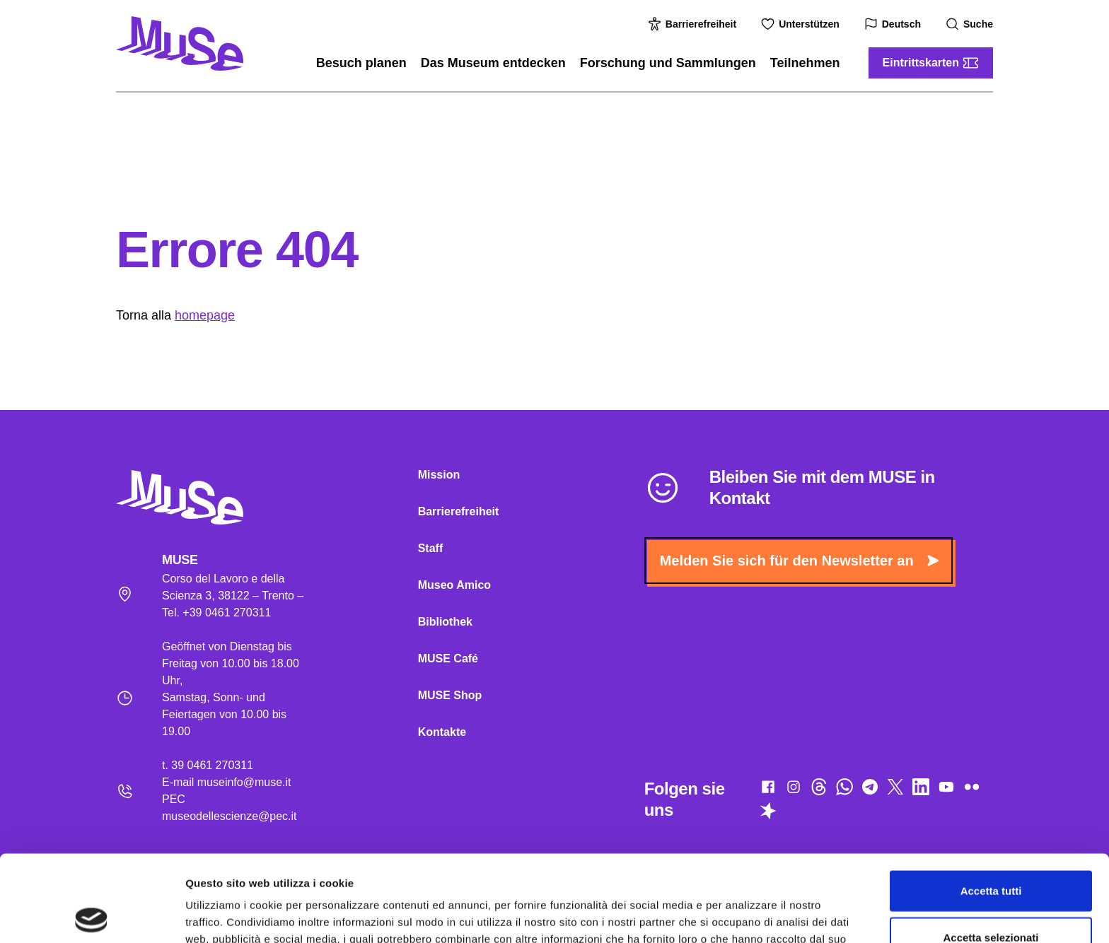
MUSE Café (448, 658)
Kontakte (442, 732)
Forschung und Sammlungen (668, 63)
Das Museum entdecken (493, 63)
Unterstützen (802, 24)
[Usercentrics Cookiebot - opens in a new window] (91, 915)
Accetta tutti (991, 804)
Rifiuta (991, 897)
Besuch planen (361, 63)
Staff (430, 548)
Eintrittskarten (931, 62)
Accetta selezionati (990, 851)
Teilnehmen (805, 63)
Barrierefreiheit (693, 24)
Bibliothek (445, 622)
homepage (205, 315)
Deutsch (894, 24)
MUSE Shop (450, 695)
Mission (439, 475)
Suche (971, 24)
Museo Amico (454, 585)
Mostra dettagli (744, 915)
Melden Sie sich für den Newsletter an (799, 560)
